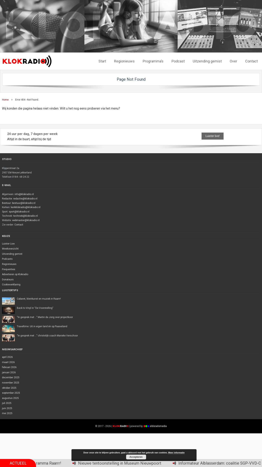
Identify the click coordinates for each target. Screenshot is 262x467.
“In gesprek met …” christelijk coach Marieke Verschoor (47, 335)
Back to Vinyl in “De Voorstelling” (35, 308)
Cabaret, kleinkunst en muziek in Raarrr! (39, 298)
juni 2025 (7, 408)
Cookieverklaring (11, 284)
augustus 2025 (10, 398)
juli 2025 (6, 403)
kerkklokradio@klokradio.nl (25, 207)
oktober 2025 (9, 387)
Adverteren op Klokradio (15, 274)
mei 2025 (7, 413)
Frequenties (8, 269)
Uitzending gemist (12, 254)
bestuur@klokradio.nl (23, 203)
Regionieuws (9, 264)
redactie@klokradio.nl (25, 198)
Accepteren (136, 457)
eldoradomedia (158, 426)
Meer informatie (176, 452)
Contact (18, 224)
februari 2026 (9, 367)
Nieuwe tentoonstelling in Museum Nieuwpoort (122, 463)
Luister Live (8, 243)
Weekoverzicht (10, 248)
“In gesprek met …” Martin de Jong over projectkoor (45, 317)
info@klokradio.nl (24, 194)
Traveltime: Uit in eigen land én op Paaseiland (42, 326)
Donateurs (8, 279)
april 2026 (7, 357)
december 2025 (10, 377)
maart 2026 (8, 362)
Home (5, 99)
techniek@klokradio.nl (25, 215)
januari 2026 (9, 372)
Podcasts (7, 259)
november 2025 (10, 382)
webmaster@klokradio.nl (26, 220)
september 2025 (11, 393)
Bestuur (6, 203)
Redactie (7, 198)
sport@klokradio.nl (19, 211)
